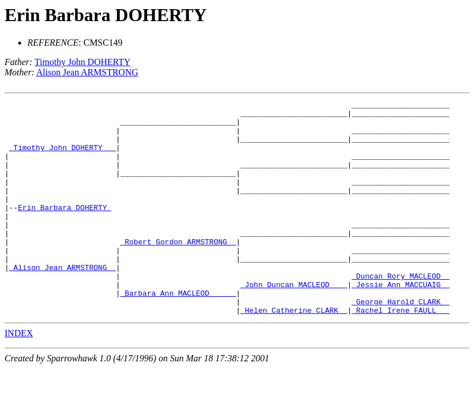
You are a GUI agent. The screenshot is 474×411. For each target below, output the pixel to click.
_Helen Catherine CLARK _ (293, 353)
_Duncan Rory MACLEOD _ (400, 312)
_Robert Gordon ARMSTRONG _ (178, 270)
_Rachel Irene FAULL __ (400, 353)
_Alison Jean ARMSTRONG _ (62, 301)
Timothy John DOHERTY (83, 62)
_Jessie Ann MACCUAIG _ (400, 322)
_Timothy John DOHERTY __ (62, 157)
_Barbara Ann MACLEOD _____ (178, 332)
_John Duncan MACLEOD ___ (293, 322)
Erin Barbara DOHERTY (105, 15)
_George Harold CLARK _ (400, 342)
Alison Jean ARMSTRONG (88, 72)
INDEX (19, 376)
